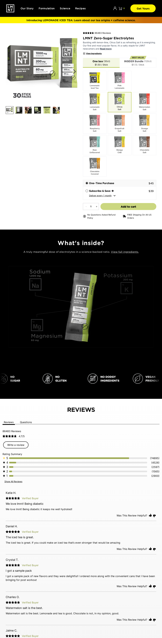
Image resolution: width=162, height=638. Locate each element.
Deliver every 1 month (102, 195)
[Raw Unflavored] (94, 145)
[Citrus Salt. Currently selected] (119, 102)
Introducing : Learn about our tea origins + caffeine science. (81, 20)
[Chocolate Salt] (144, 145)
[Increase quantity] (96, 206)
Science (65, 8)
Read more (106, 48)
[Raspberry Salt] (94, 124)
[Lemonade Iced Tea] (94, 81)
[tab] (101, 63)
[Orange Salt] (144, 124)
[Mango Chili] (119, 145)
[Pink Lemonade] (119, 81)
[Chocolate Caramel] (94, 166)
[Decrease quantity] (85, 206)
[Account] (115, 8)
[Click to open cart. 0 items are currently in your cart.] (122, 8)
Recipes (80, 8)
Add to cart (132, 206)
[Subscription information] (113, 191)
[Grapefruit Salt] (119, 124)
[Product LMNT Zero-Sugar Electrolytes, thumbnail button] (9, 37)
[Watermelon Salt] (144, 102)
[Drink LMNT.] (10, 8)
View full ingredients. (125, 251)
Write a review (15, 444)
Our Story (27, 8)
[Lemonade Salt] (94, 102)
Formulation (47, 8)
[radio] (119, 183)
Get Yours (143, 8)
